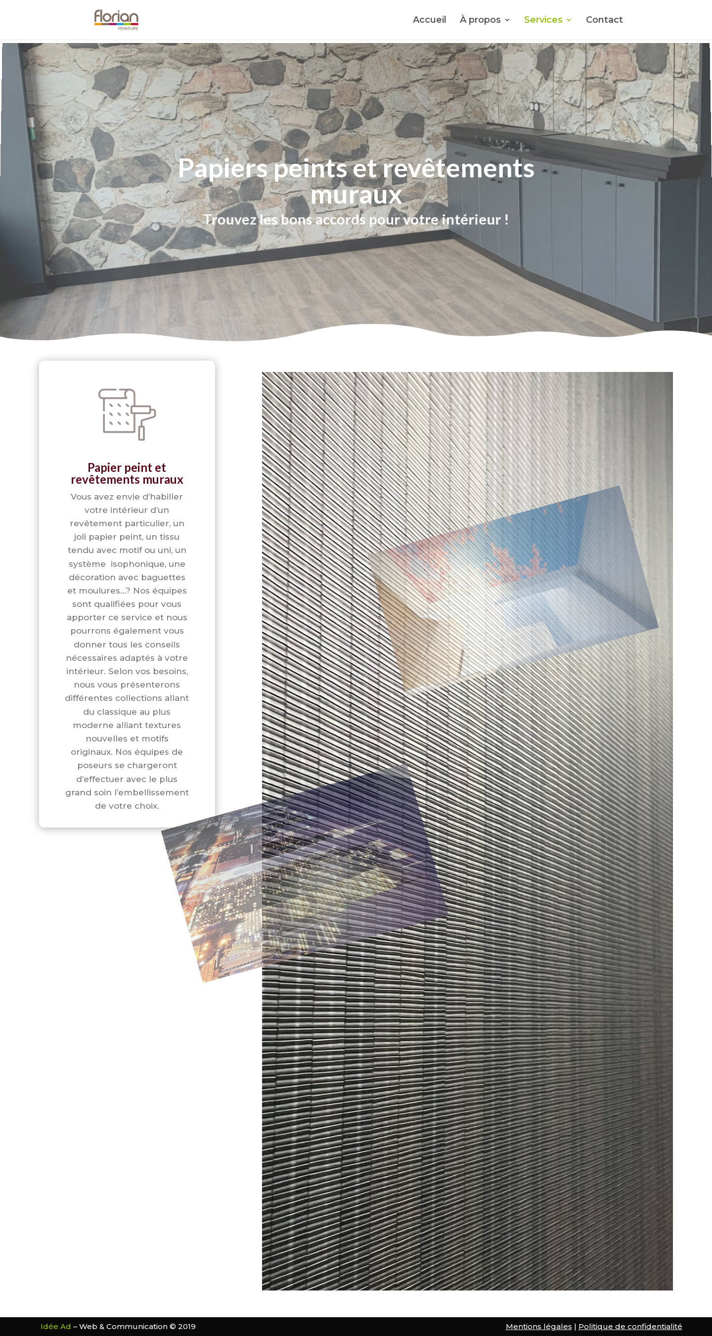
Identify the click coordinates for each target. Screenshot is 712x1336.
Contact (604, 20)
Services (543, 20)
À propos (480, 20)
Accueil (429, 20)
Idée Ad (56, 1326)
